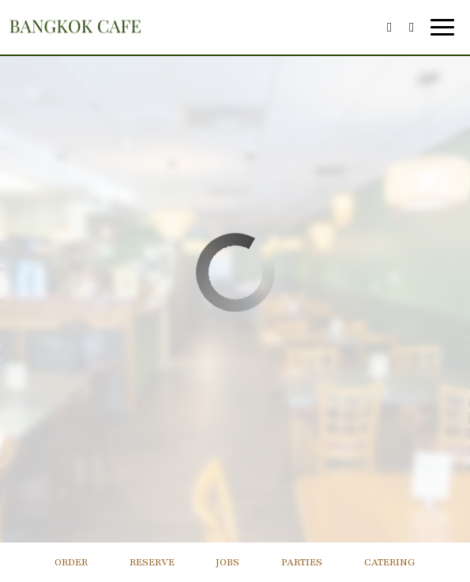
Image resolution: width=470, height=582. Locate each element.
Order (71, 562)
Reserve (152, 562)
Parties (301, 562)
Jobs (227, 562)
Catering (389, 562)
